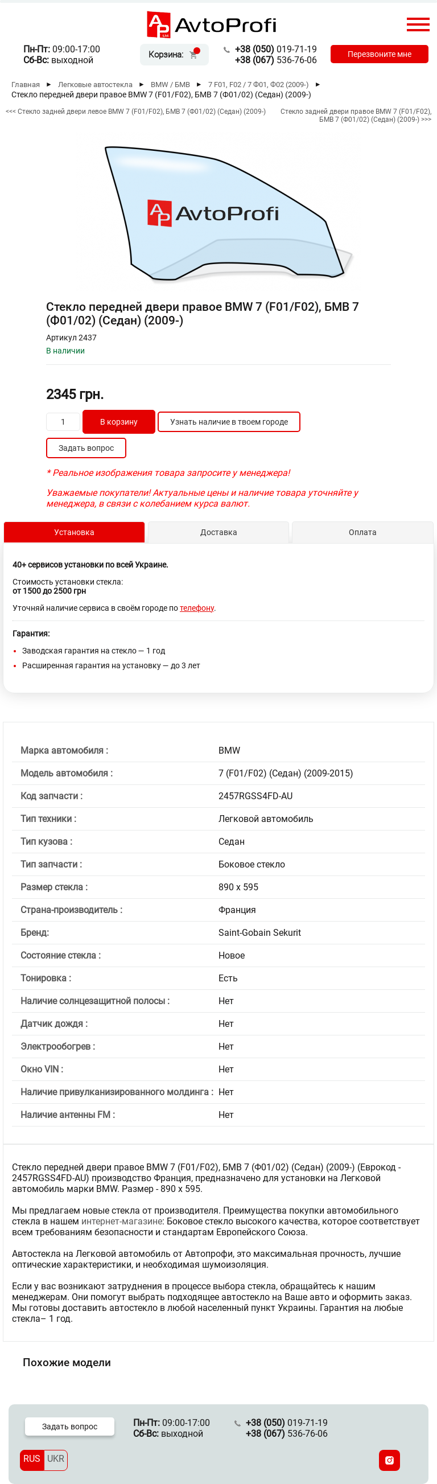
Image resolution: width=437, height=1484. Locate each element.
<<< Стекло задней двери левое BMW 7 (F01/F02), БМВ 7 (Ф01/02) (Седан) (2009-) (136, 112)
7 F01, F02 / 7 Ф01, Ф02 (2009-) (258, 84)
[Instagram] (389, 1460)
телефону (197, 607)
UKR (55, 1458)
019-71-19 (276, 49)
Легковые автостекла (95, 84)
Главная (25, 84)
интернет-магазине (121, 1221)
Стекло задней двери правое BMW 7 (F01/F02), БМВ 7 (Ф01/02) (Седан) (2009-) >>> (356, 116)
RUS (31, 1458)
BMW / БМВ (170, 84)
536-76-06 (276, 60)
